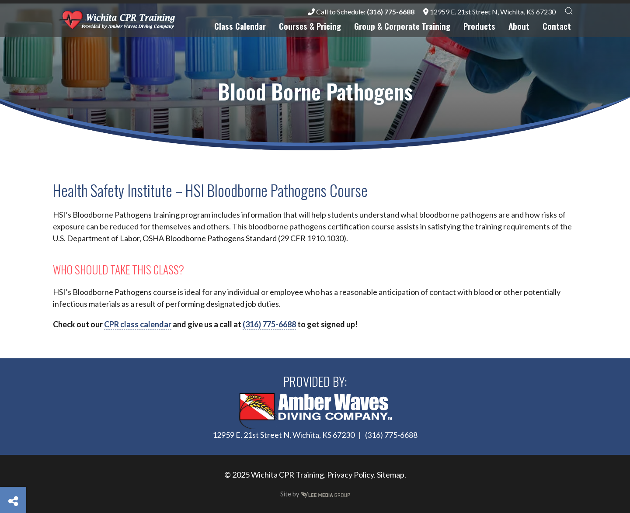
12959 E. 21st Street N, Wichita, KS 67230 (489, 11)
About (518, 26)
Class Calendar (240, 26)
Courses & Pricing (310, 26)
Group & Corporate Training (402, 26)
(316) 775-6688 (269, 324)
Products (479, 26)
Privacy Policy (350, 474)
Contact (557, 26)
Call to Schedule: (361, 11)
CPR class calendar (137, 324)
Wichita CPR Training (287, 474)
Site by (315, 494)
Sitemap (390, 474)
